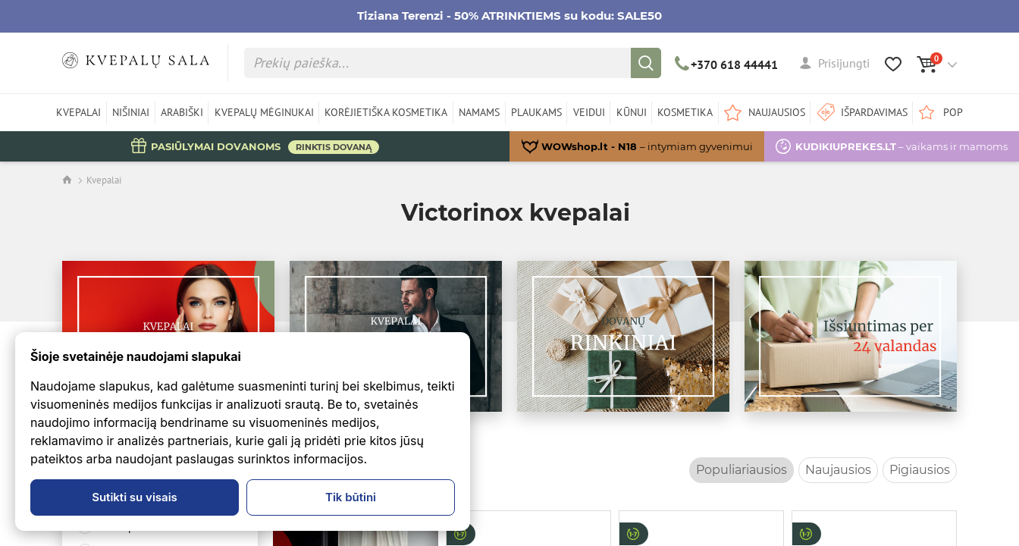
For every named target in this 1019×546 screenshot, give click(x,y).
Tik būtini (350, 497)
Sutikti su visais (134, 497)
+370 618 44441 (727, 64)
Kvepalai (103, 180)
